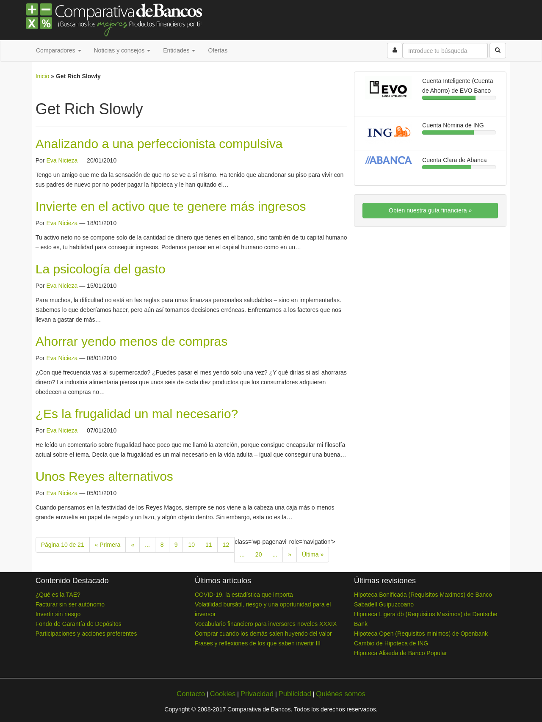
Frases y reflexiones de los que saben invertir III (258, 643)
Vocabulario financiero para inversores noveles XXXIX (266, 623)
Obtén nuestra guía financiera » (430, 210)
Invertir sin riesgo (58, 614)
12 (226, 544)
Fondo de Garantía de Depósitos (79, 623)
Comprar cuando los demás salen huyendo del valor (263, 633)
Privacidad (257, 694)
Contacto (191, 694)
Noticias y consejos (122, 50)
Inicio (43, 76)
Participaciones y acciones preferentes (86, 633)
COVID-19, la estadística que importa (244, 594)
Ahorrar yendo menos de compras (132, 341)
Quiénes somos (340, 694)
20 (258, 554)
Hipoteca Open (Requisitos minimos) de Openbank (421, 633)
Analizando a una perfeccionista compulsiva (159, 144)
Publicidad (294, 694)
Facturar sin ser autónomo (70, 604)
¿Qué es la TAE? (58, 594)
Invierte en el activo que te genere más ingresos (171, 206)
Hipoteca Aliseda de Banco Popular (400, 653)
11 (208, 544)
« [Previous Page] (132, 544)
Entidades (179, 50)
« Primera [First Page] (108, 544)
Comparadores (58, 50)
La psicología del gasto (101, 269)
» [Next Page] (289, 554)
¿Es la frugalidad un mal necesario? (137, 414)
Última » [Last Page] (313, 554)
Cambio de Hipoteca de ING (391, 643)
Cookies (223, 694)
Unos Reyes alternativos (104, 476)
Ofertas (217, 50)
